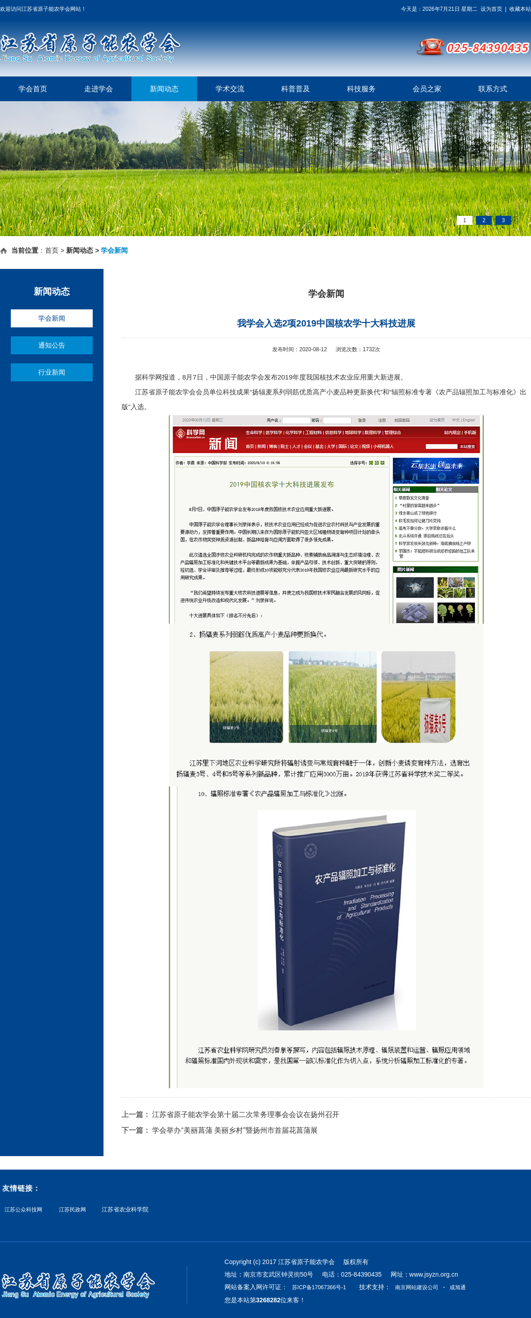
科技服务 (361, 89)
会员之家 (427, 89)
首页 (51, 250)
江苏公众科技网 (23, 1210)
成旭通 (458, 1287)
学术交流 (230, 89)
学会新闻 (51, 318)
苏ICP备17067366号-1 (319, 1287)
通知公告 (51, 345)
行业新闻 (51, 372)
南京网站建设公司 (416, 1287)
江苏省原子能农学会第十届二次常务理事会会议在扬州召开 (245, 1114)
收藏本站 (520, 9)
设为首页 (491, 9)
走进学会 (98, 89)
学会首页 (32, 89)
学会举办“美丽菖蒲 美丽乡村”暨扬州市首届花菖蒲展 (234, 1130)
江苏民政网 (72, 1210)
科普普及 (295, 89)
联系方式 (492, 89)
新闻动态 (164, 89)
